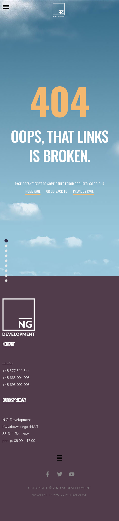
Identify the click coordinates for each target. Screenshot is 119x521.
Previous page (83, 191)
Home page (32, 191)
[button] (59, 458)
